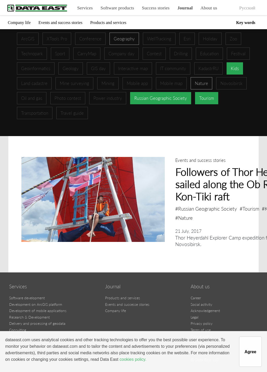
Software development (27, 298)
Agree (250, 352)
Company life (19, 22)
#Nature (184, 218)
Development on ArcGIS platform (35, 304)
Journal (185, 7)
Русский (247, 7)
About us (209, 7)
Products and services (108, 22)
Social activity (201, 304)
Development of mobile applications (37, 310)
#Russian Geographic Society (206, 209)
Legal (194, 317)
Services (85, 7)
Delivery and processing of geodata (37, 323)
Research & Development (29, 317)
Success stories (155, 7)
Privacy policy (202, 323)
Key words (245, 22)
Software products (117, 7)
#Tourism (249, 209)
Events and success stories (60, 22)
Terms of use (201, 330)
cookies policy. (132, 359)
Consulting (17, 330)
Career (196, 298)
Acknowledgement (205, 310)
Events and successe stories (127, 304)
